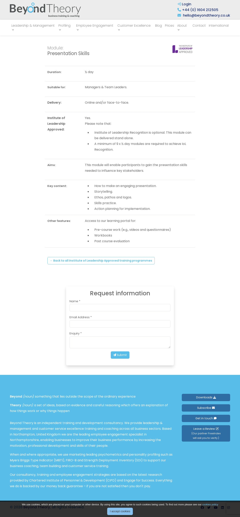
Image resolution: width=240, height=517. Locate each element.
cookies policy (210, 504)
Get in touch (206, 418)
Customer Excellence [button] (134, 25)
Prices (169, 25)
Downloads (206, 397)
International (219, 25)
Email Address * (80, 317)
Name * (74, 301)
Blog (158, 25)
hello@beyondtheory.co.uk (206, 15)
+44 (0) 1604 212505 (200, 9)
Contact (199, 25)
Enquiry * (75, 333)
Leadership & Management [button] (32, 25)
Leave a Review (206, 433)
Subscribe (206, 408)
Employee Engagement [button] (94, 25)
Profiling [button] (64, 25)
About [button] (182, 25)
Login (184, 4)
